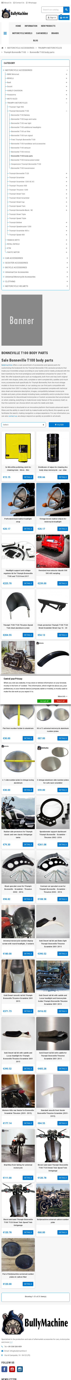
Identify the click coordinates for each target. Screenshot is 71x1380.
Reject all (60, 701)
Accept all (44, 701)
